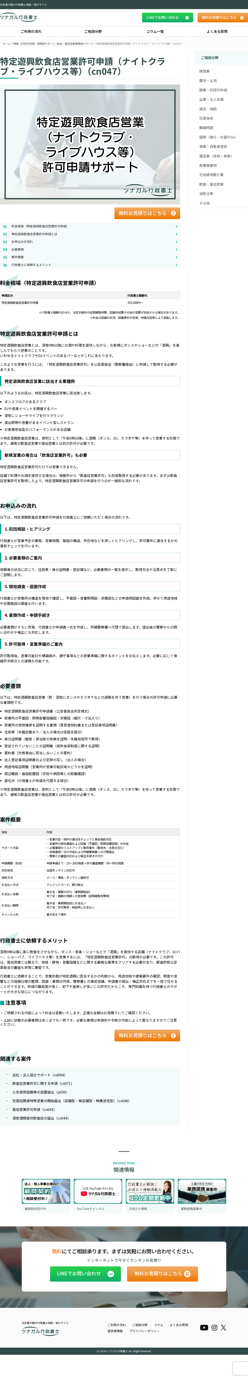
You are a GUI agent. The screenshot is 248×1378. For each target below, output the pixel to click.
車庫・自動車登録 (213, 146)
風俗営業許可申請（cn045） (30, 1109)
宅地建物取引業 (211, 174)
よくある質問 (217, 31)
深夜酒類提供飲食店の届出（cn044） (37, 1118)
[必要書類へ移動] (90, 249)
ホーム (6, 43)
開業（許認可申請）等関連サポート (34, 43)
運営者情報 (115, 1331)
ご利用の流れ (31, 31)
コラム (158, 1325)
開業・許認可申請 (213, 90)
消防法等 (206, 193)
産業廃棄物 (208, 165)
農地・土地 (208, 80)
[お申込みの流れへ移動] (90, 241)
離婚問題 (206, 127)
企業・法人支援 (211, 99)
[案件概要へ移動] (90, 257)
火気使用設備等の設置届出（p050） (36, 1092)
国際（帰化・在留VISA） (218, 137)
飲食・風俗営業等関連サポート (75, 43)
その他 (204, 203)
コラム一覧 (155, 31)
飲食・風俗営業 (211, 184)
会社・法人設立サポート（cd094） (35, 1074)
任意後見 (206, 118)
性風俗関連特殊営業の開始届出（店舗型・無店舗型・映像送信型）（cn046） (67, 1100)
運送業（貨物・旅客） (216, 156)
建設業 (204, 71)
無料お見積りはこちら (143, 212)
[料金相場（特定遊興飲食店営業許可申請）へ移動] (90, 226)
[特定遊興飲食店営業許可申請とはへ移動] (90, 234)
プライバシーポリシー (144, 1331)
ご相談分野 (93, 31)
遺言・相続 (208, 108)
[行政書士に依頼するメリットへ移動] (90, 265)
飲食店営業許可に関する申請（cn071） (38, 1083)
